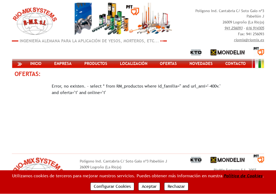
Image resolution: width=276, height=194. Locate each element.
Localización (133, 63)
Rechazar (176, 186)
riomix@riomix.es (249, 40)
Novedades (201, 63)
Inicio (36, 63)
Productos (95, 63)
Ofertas (168, 63)
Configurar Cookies (112, 186)
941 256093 (234, 28)
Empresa (63, 63)
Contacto (235, 63)
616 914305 (255, 28)
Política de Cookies (243, 175)
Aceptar (149, 186)
